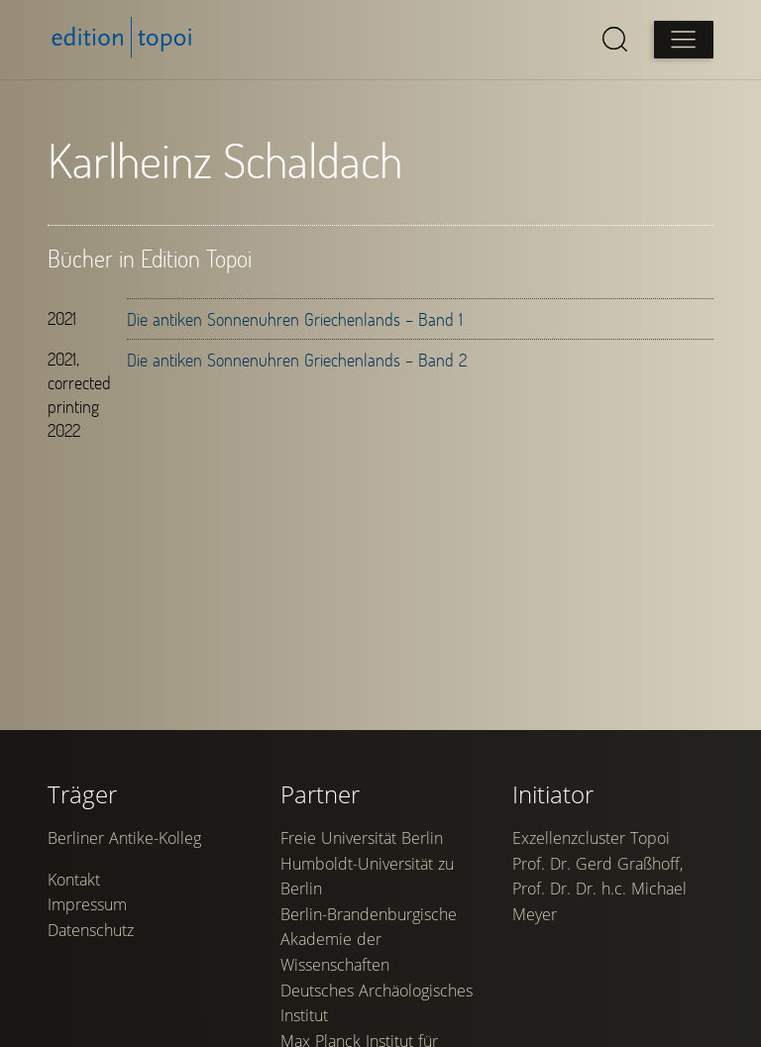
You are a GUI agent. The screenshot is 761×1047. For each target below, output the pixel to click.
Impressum (87, 904)
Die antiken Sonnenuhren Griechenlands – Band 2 (297, 359)
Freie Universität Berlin (361, 838)
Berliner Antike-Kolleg (124, 838)
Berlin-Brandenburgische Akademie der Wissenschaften (368, 939)
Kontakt (74, 879)
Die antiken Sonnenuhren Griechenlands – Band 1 (295, 319)
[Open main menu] (683, 39)
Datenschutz (91, 930)
